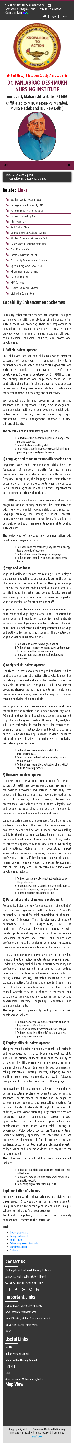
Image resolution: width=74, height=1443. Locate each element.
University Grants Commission (21, 1324)
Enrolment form (18, 1246)
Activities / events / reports (24, 1243)
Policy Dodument (19, 1236)
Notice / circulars (19, 1232)
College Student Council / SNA (27, 205)
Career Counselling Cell (23, 216)
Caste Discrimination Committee (28, 243)
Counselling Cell (19, 277)
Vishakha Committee (22, 293)
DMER (8, 1373)
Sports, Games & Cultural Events (28, 232)
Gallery (14, 1250)
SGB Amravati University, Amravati (23, 1305)
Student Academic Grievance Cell (29, 238)
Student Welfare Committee (26, 199)
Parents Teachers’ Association (27, 210)
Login (53, 16)
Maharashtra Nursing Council (21, 1360)
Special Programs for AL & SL (26, 266)
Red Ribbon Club (20, 227)
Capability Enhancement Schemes (29, 260)
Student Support (24, 175)
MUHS (8, 1347)
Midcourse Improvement (24, 271)
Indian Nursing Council (17, 1353)
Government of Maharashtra (20, 1312)
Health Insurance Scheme (24, 288)
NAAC (8, 1331)
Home (8, 175)
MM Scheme (17, 282)
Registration (16, 1239)
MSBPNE (10, 1366)
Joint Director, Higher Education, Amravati (28, 1318)
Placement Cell (19, 221)
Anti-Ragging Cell (20, 249)
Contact (65, 16)
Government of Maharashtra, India (24, 1379)
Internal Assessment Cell (24, 254)
